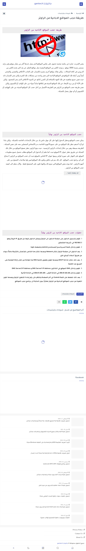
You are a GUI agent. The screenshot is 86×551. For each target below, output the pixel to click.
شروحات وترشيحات (65, 13)
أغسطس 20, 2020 (63, 472)
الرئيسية (80, 13)
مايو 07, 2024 (64, 515)
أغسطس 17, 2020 (63, 418)
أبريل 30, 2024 (64, 440)
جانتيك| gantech (43, 4)
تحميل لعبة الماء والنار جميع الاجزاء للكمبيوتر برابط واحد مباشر (49, 432)
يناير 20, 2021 (64, 429)
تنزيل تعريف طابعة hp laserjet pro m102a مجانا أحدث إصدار (50, 453)
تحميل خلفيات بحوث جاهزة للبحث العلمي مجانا (55, 496)
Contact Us (79, 533)
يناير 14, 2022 (64, 505)
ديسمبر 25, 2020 (63, 461)
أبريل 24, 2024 (64, 451)
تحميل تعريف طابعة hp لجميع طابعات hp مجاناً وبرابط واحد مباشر (48, 421)
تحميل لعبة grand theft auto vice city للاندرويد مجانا (53, 507)
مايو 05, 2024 (64, 494)
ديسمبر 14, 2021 (63, 483)
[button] (76, 302)
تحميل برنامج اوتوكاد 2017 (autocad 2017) (56, 464)
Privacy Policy (78, 530)
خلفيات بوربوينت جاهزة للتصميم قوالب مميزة (55, 518)
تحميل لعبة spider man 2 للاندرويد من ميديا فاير (54, 485)
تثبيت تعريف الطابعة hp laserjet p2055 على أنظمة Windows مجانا (48, 442)
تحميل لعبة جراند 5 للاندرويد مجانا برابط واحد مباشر (53, 475)
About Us (79, 537)
